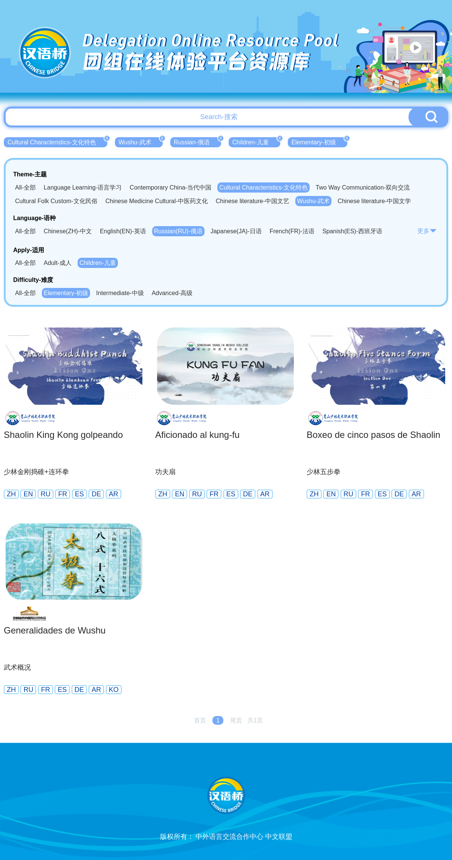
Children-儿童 (256, 141)
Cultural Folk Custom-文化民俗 (56, 201)
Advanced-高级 (172, 293)
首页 (200, 720)
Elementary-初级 (319, 141)
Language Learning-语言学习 (83, 187)
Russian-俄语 (197, 141)
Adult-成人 (58, 263)
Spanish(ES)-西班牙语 (352, 231)
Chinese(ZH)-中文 (68, 231)
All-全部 (25, 187)
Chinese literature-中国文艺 (252, 201)
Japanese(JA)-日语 (236, 231)
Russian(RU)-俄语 (178, 231)
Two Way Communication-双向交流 (363, 187)
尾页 (236, 720)
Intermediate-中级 (120, 293)
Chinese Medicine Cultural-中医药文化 (156, 201)
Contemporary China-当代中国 (170, 187)
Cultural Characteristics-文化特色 (57, 141)
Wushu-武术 (141, 141)
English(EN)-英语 (123, 231)
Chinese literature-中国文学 (374, 201)
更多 (427, 231)
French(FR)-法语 (292, 231)
